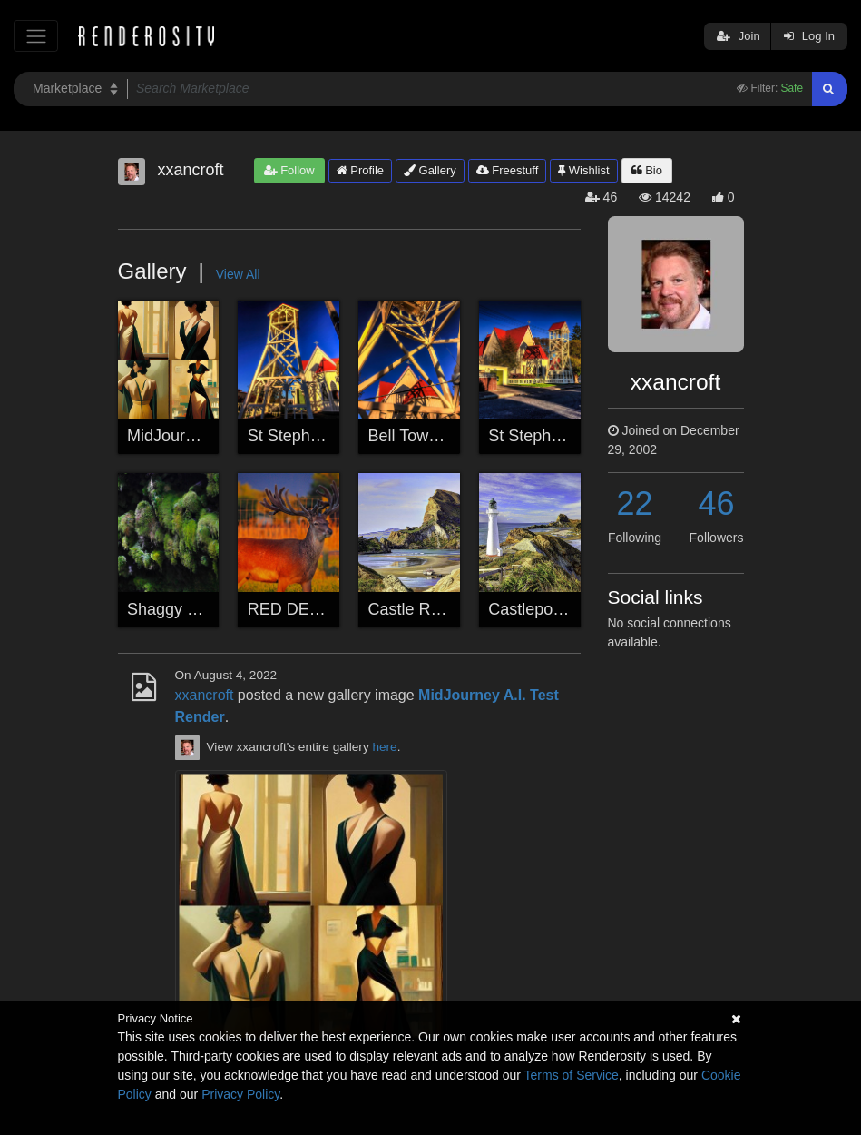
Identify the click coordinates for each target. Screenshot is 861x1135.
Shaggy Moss (176, 609)
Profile (360, 170)
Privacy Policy (240, 1094)
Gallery (430, 170)
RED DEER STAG (314, 609)
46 (716, 503)
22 (634, 503)
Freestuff (507, 170)
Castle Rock (412, 609)
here (384, 747)
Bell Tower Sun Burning (453, 436)
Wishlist (583, 170)
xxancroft (204, 695)
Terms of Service (571, 1075)
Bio (646, 170)
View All (238, 274)
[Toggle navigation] (36, 36)
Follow (289, 170)
